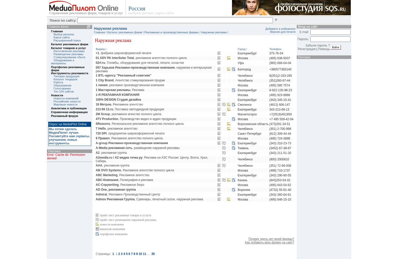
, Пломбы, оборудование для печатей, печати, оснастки (140, 63)
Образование (63, 85)
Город (243, 49)
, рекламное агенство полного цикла (128, 114)
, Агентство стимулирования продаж (130, 80)
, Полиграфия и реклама (124, 180)
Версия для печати (282, 31)
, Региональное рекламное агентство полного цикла (140, 124)
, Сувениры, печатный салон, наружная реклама (149, 199)
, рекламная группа (111, 153)
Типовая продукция (66, 76)
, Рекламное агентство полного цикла (135, 170)
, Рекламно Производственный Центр (128, 194)
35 (153, 254)
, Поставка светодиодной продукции (130, 109)
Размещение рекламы (68, 54)
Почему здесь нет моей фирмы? (271, 239)
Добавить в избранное (280, 28)
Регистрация (307, 49)
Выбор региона (64, 34)
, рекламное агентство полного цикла (141, 58)
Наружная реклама (214, 32)
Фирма (101, 49)
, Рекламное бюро (120, 185)
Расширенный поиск (67, 40)
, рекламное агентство (116, 128)
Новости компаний (66, 98)
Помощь (324, 49)
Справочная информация (69, 112)
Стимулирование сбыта (69, 57)
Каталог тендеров (65, 79)
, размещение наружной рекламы (138, 148)
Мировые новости (65, 104)
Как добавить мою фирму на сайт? (269, 242)
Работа (58, 82)
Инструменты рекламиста (69, 73)
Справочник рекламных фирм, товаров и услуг (86, 13)
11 (144, 254)
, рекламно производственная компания (130, 85)
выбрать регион (140, 13)
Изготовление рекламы (69, 51)
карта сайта (165, 13)
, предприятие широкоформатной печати (130, 133)
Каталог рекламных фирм (69, 44)
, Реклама (120, 90)
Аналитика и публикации (69, 108)
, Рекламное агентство (119, 104)
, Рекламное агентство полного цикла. (129, 138)
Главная (57, 31)
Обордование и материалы (62, 62)
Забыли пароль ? (317, 45)
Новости (57, 95)
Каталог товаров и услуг (68, 48)
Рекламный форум (64, 115)
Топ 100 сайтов (64, 91)
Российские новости (67, 101)
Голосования (62, 88)
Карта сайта (62, 37)
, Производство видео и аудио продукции (136, 119)
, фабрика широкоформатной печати (123, 53)
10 (140, 254)
